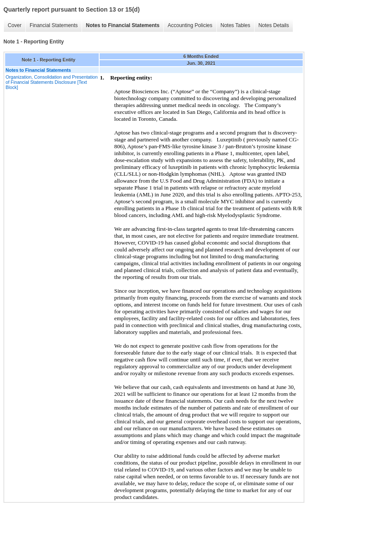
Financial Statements (54, 25)
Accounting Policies (189, 25)
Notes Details (273, 25)
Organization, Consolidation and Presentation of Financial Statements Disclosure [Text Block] (51, 82)
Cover (14, 25)
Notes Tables (235, 25)
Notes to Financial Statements (122, 25)
